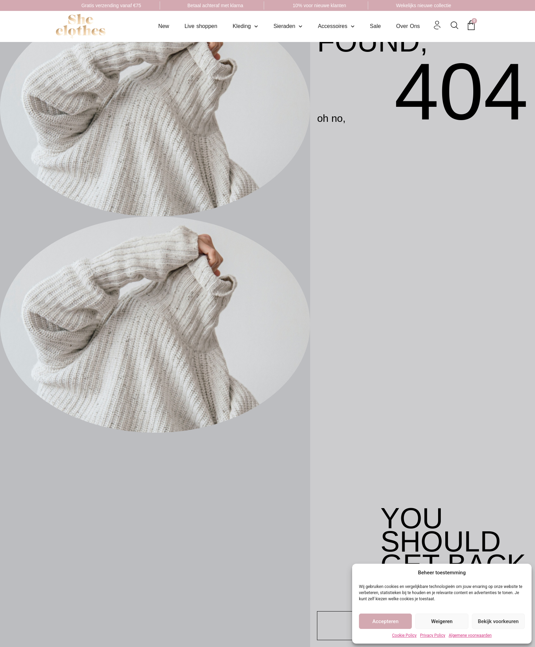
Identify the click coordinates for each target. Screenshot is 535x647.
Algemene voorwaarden (470, 635)
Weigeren (442, 621)
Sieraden (287, 26)
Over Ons (408, 26)
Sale (375, 26)
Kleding (245, 26)
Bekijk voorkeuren (498, 621)
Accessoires (336, 26)
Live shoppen (201, 26)
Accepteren (385, 621)
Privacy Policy (432, 635)
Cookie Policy (404, 635)
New (163, 26)
